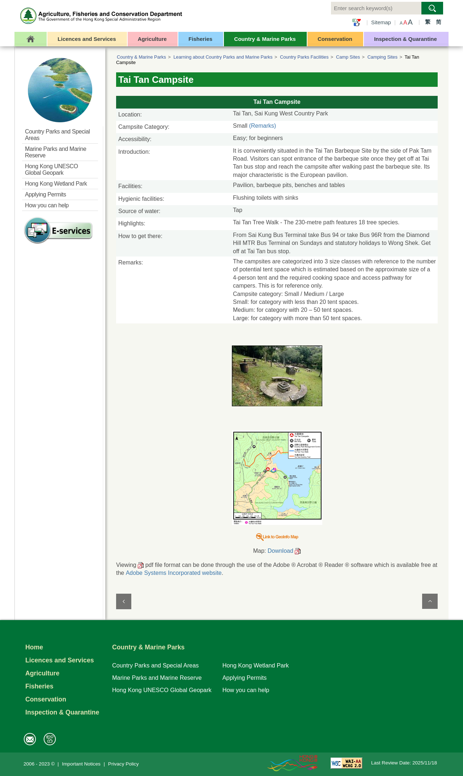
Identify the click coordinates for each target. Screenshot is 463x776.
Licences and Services (59, 660)
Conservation (45, 699)
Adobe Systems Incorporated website (174, 573)
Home (34, 647)
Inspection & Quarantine (62, 712)
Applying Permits (244, 677)
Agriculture (42, 673)
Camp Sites (348, 57)
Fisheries (39, 686)
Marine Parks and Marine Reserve (157, 677)
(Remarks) (262, 126)
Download (280, 551)
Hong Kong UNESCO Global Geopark (162, 690)
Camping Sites (383, 57)
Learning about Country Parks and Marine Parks (222, 57)
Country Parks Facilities (304, 57)
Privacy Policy (123, 764)
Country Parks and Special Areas (155, 665)
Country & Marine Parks (141, 57)
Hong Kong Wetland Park (255, 665)
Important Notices (81, 764)
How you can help (245, 690)
